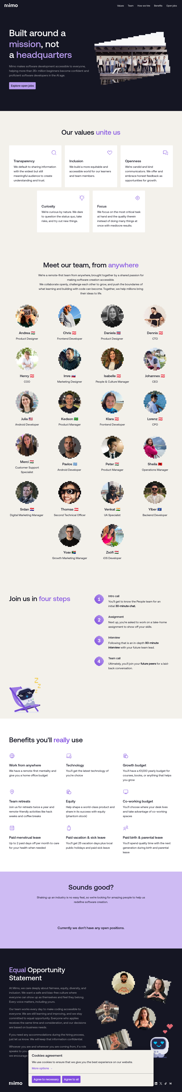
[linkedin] (156, 1083)
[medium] (170, 1083)
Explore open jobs (22, 85)
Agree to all (71, 1079)
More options (42, 1068)
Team (131, 5)
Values (120, 5)
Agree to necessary (46, 1079)
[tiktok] (165, 1083)
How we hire (143, 5)
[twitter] (160, 1083)
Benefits (158, 5)
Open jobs (171, 5)
